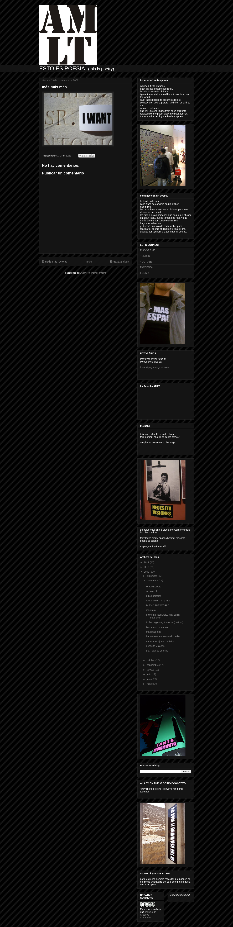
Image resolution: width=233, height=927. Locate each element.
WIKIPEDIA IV (153, 586)
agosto (151, 669)
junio (149, 679)
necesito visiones (155, 646)
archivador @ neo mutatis (160, 641)
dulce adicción (153, 596)
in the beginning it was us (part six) (164, 622)
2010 (147, 567)
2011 (147, 562)
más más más (153, 631)
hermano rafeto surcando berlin (163, 636)
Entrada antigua (119, 261)
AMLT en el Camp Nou (158, 600)
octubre (151, 660)
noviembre (153, 580)
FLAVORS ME (148, 250)
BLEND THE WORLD (157, 605)
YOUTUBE (146, 261)
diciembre (152, 575)
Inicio (89, 261)
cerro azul (151, 591)
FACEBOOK (146, 267)
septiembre (153, 665)
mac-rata (151, 610)
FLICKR (144, 273)
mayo (150, 683)
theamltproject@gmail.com (154, 367)
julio (149, 674)
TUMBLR (145, 256)
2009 (147, 571)
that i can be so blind (157, 650)
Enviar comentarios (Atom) (92, 273)
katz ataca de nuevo (157, 627)
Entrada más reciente (55, 261)
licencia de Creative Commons (148, 915)
